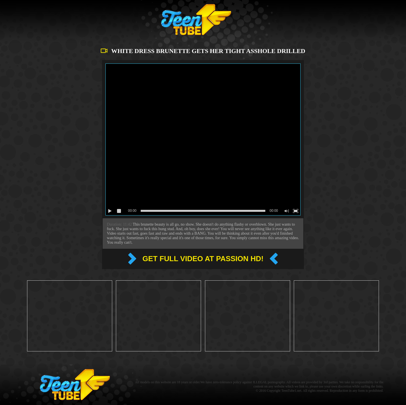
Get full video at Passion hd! (203, 258)
